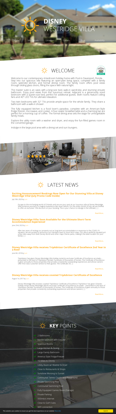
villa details (33, 40)
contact (58, 45)
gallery (66, 40)
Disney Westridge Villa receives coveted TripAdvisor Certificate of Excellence (57, 275)
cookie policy (42, 406)
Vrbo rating (75, 160)
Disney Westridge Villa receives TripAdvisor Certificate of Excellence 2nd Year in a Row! (59, 248)
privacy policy (31, 406)
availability (100, 40)
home (16, 40)
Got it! (106, 411)
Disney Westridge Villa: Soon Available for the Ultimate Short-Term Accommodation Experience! (51, 220)
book (83, 40)
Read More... (99, 213)
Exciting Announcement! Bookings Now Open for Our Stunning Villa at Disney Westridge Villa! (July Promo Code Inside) (57, 194)
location (50, 40)
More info (60, 411)
